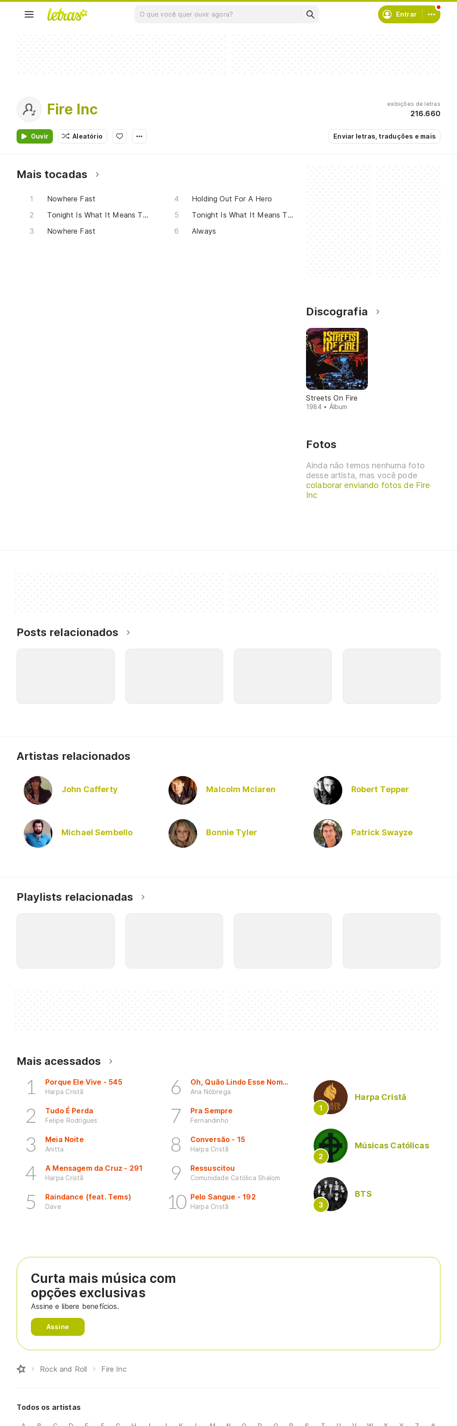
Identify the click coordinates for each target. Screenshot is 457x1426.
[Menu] (29, 14)
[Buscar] (310, 14)
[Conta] (431, 14)
